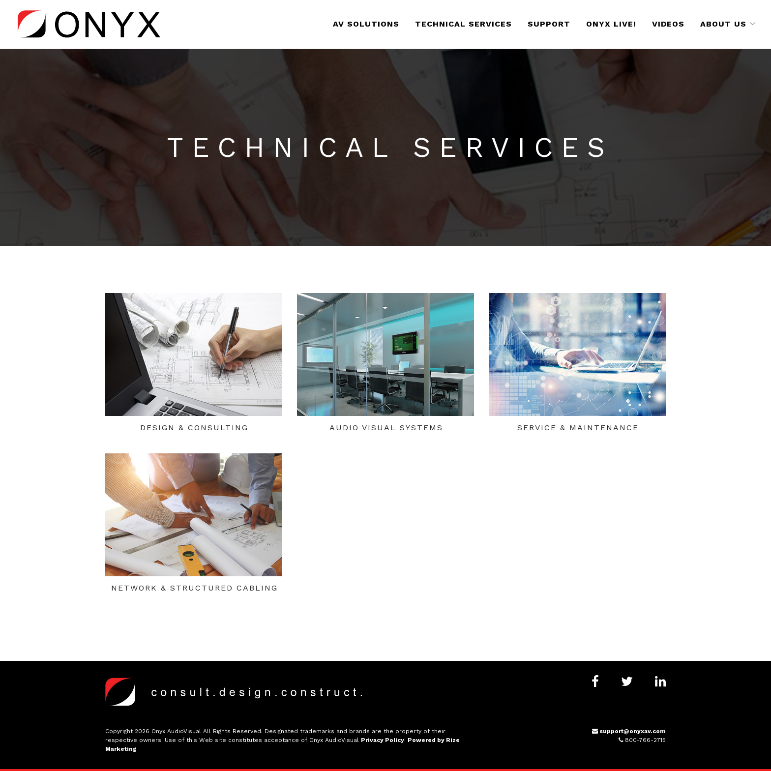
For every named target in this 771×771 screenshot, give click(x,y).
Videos (668, 24)
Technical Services (463, 24)
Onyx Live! (611, 24)
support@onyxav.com (629, 731)
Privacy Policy (382, 740)
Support (549, 24)
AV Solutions (366, 24)
